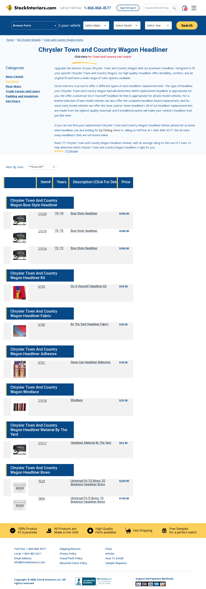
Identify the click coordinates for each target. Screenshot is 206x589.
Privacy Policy (68, 553)
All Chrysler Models (29, 40)
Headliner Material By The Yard (91, 443)
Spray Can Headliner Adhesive (90, 362)
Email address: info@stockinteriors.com (29, 560)
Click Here (81, 56)
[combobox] (35, 25)
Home (10, 40)
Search (187, 25)
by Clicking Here (109, 130)
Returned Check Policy (73, 563)
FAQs (108, 549)
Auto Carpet (14, 76)
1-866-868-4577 (97, 7)
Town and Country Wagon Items (63, 40)
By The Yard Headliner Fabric (89, 324)
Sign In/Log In (128, 7)
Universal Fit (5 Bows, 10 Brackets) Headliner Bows (88, 500)
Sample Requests (116, 563)
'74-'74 (58, 213)
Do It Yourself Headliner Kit (88, 286)
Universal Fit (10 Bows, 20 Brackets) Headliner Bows (88, 482)
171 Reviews (71, 151)
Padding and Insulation (22, 96)
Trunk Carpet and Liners (23, 91)
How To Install (114, 558)
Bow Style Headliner (84, 213)
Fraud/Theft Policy (71, 558)
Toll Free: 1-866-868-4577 (30, 549)
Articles (109, 553)
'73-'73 (58, 231)
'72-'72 (58, 248)
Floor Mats (13, 86)
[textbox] (35, 25)
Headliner (12, 81)
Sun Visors (13, 101)
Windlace (77, 400)
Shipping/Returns (70, 549)
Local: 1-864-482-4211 (28, 553)
